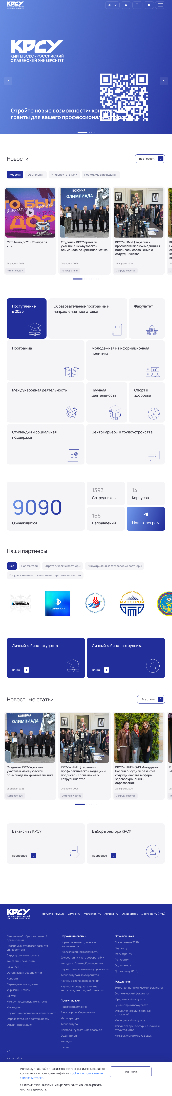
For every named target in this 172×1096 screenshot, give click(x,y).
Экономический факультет (132, 993)
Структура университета (23, 955)
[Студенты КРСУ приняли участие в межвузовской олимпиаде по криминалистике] (84, 230)
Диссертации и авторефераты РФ (82, 957)
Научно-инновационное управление (85, 969)
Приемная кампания (74, 1007)
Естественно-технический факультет (139, 987)
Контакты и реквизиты (21, 961)
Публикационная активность (79, 952)
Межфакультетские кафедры (133, 1035)
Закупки (12, 996)
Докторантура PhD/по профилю (81, 1030)
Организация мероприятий (24, 972)
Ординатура (69, 1035)
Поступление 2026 (127, 942)
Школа (65, 1047)
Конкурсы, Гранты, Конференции (82, 963)
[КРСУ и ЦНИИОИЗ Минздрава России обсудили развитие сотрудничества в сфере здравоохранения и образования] (139, 756)
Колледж (66, 1041)
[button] (82, 132)
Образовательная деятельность (28, 1019)
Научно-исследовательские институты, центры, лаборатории (82, 988)
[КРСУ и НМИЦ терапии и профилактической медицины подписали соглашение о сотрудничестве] (139, 230)
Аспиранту (122, 959)
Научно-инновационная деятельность (32, 1013)
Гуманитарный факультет (131, 1005)
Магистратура (70, 1018)
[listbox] (112, 5)
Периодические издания (22, 984)
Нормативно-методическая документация (79, 944)
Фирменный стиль (18, 990)
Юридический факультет (131, 999)
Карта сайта (14, 1058)
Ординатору (123, 965)
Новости (12, 978)
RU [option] (109, 5)
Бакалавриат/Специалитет (78, 1012)
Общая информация (19, 1025)
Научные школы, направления (80, 981)
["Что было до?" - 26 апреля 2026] (30, 230)
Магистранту (123, 954)
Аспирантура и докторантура (80, 975)
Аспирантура (69, 1024)
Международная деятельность (27, 1001)
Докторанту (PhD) (127, 971)
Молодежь (14, 1007)
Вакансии (13, 967)
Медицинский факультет (131, 1020)
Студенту (121, 948)
